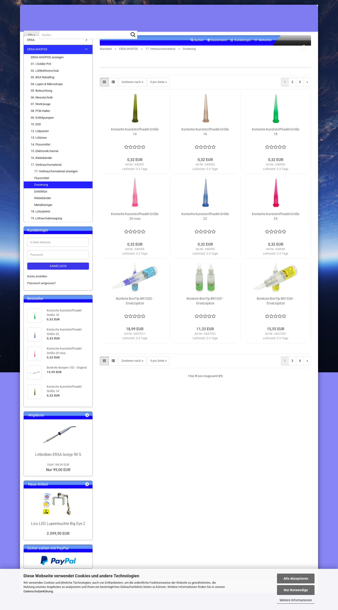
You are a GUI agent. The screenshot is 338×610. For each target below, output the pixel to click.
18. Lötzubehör (40, 219)
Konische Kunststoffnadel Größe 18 (275, 140)
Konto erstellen (37, 284)
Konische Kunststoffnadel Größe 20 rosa (134, 224)
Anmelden (58, 274)
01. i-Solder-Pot (41, 72)
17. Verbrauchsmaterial (46, 172)
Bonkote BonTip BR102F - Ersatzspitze (205, 309)
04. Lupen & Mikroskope (47, 92)
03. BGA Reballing (42, 85)
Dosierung (41, 193)
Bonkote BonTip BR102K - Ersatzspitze (275, 309)
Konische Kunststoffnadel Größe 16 (205, 140)
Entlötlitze (40, 199)
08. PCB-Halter (40, 119)
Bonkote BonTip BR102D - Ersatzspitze (135, 309)
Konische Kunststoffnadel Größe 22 (205, 224)
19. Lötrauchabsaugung (46, 226)
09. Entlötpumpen (42, 125)
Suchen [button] (197, 48)
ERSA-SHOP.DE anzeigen (47, 65)
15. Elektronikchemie (44, 159)
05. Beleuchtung (41, 99)
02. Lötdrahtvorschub (45, 78)
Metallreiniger (43, 213)
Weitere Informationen (296, 600)
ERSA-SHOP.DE (37, 57)
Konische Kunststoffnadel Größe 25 (275, 224)
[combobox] (132, 90)
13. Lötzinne (39, 146)
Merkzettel (263, 48)
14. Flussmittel (40, 152)
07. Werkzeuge (40, 112)
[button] (217, 48)
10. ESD (36, 132)
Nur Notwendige (296, 590)
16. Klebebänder (41, 166)
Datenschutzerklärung (38, 591)
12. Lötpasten (40, 139)
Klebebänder (42, 206)
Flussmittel (41, 186)
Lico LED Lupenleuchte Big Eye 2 (58, 532)
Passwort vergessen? (41, 291)
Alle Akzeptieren (296, 578)
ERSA (31, 48)
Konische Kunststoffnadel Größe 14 (134, 140)
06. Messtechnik (42, 105)
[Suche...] (31, 35)
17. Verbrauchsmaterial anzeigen (56, 179)
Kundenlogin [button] (240, 48)
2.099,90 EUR (58, 541)
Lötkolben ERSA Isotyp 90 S (58, 462)
